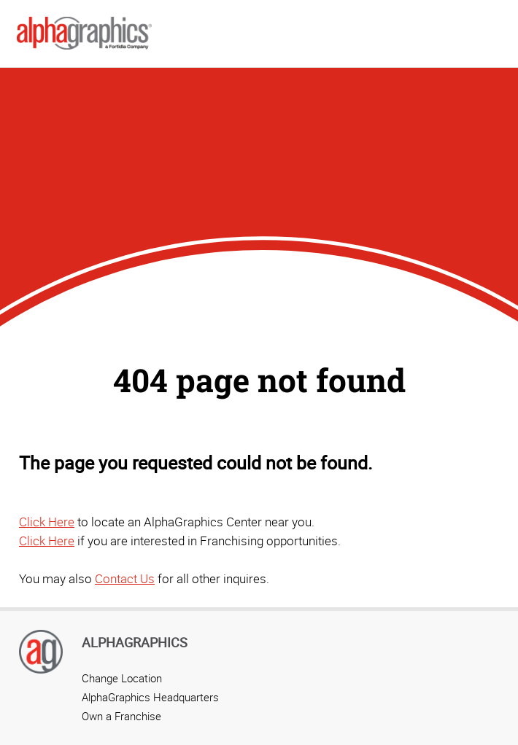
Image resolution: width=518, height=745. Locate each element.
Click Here (46, 521)
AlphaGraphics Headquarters (150, 697)
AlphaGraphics (135, 642)
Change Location (122, 678)
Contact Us (125, 578)
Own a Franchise (121, 716)
